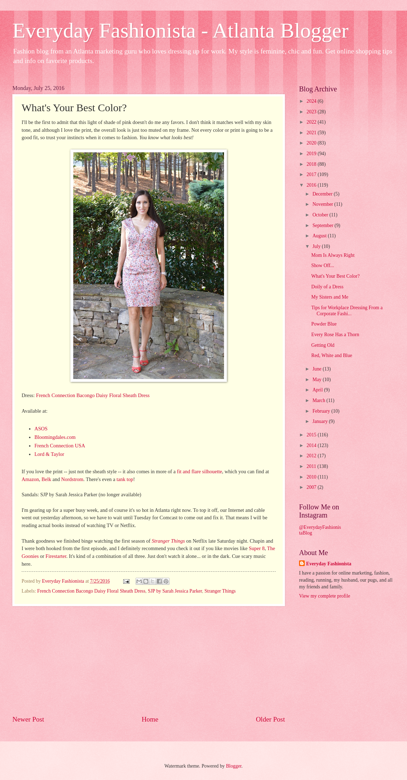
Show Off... (322, 265)
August (320, 235)
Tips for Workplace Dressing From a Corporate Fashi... (347, 310)
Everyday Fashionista (328, 563)
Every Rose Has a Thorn (335, 334)
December (323, 194)
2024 (311, 101)
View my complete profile (324, 596)
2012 (311, 455)
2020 (311, 143)
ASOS (40, 428)
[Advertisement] (149, 660)
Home (150, 719)
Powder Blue (324, 324)
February (322, 411)
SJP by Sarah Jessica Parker (175, 591)
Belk (46, 479)
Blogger (233, 766)
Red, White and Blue (331, 355)
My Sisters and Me (329, 297)
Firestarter (56, 556)
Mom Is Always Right (332, 255)
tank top (124, 479)
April (318, 389)
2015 (311, 434)
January (321, 421)
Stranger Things (168, 541)
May (318, 379)
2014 (311, 445)
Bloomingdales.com (54, 437)
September (323, 225)
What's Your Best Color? (335, 276)
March (319, 400)
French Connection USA (59, 445)
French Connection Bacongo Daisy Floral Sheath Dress (93, 395)
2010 (311, 477)
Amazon (30, 479)
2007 (311, 487)
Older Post (270, 719)
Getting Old (322, 345)
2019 (311, 153)
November (323, 204)
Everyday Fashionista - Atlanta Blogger (180, 30)
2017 (311, 174)
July (317, 246)
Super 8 (257, 548)
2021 (311, 132)
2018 (311, 164)
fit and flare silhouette (199, 471)
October (321, 214)
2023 (311, 111)
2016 (311, 185)
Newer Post (28, 719)
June (318, 369)
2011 (311, 466)
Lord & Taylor (49, 454)
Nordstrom (72, 479)
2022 (311, 122)
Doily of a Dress (327, 286)
